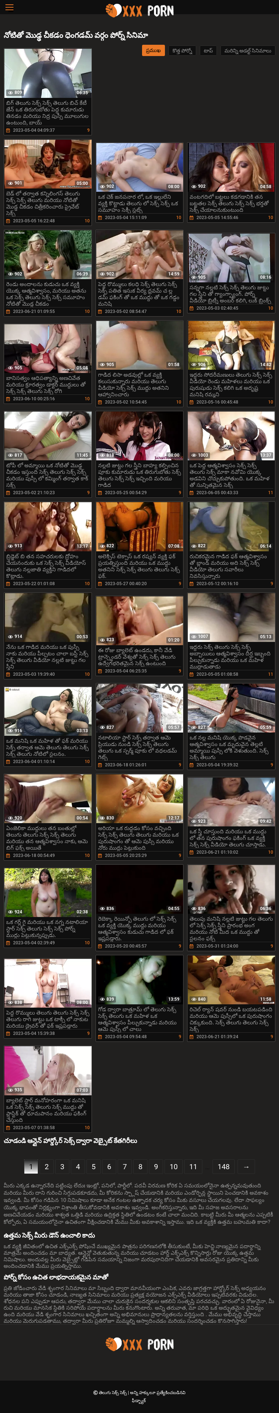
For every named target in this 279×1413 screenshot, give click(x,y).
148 (224, 1166)
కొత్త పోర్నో (182, 50)
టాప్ (208, 50)
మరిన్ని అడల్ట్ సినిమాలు (248, 50)
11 (193, 1166)
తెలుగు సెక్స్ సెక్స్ (113, 1392)
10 (174, 1166)
